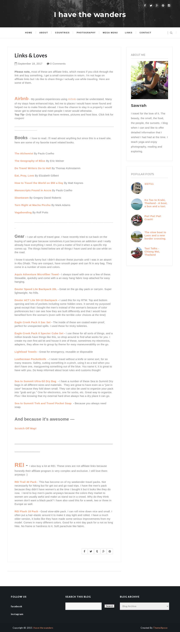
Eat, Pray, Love (24, 175)
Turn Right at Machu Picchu (33, 205)
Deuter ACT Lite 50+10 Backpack (36, 300)
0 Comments (58, 63)
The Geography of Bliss (30, 160)
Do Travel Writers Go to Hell (33, 168)
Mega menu (110, 33)
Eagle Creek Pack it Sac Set (33, 322)
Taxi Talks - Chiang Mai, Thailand (152, 251)
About (43, 33)
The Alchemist (24, 153)
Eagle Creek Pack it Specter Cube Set (39, 333)
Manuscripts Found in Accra (33, 190)
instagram (17, 614)
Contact (145, 33)
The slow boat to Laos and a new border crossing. (155, 235)
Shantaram (22, 197)
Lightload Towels (26, 351)
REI (19, 465)
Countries (62, 33)
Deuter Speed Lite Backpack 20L (36, 289)
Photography (86, 33)
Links (129, 33)
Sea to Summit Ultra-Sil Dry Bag (36, 381)
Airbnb (72, 99)
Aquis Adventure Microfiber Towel (37, 274)
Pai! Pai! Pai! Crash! (152, 218)
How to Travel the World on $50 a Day (39, 182)
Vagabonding (23, 212)
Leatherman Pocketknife (31, 359)
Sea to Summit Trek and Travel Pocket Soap (43, 403)
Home (28, 33)
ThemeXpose (160, 627)
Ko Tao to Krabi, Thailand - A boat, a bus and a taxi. (155, 203)
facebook (16, 606)
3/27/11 (149, 183)
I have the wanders (90, 14)
